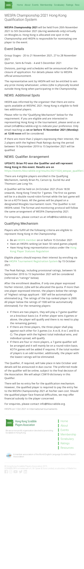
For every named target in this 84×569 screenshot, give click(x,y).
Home (20, 5)
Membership (46, 5)
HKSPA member (26, 240)
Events (35, 5)
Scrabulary (59, 5)
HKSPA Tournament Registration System (33, 261)
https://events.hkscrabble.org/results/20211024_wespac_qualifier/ (43, 170)
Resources (67, 447)
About (27, 5)
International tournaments (43, 408)
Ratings (69, 5)
